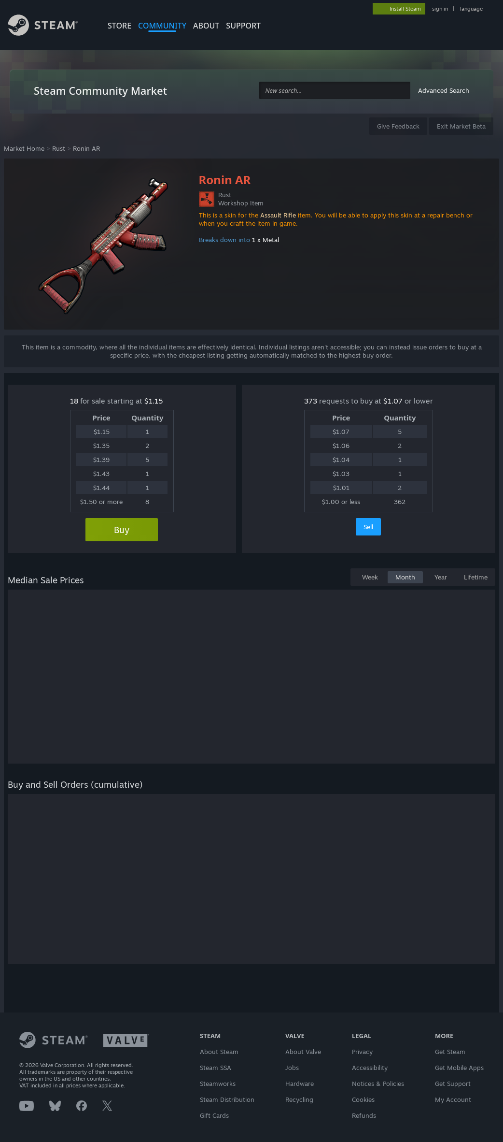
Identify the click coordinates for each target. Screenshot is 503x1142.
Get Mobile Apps (459, 1067)
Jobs (292, 1067)
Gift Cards (214, 1115)
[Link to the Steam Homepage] (50, 26)
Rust (58, 148)
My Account (453, 1099)
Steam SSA (215, 1067)
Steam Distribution (227, 1099)
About (206, 25)
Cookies (363, 1099)
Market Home (24, 148)
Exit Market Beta (461, 126)
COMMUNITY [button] (162, 25)
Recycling (299, 1099)
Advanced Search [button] (443, 90)
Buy (121, 529)
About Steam (219, 1051)
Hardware (299, 1083)
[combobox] (335, 91)
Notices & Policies (378, 1083)
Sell (368, 527)
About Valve (303, 1051)
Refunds (364, 1115)
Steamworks (218, 1083)
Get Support (453, 1083)
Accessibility (370, 1067)
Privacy (362, 1051)
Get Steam (450, 1051)
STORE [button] (119, 25)
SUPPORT (243, 25)
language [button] (471, 8)
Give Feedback (398, 126)
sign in (440, 8)
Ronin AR (86, 148)
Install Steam (405, 8)
